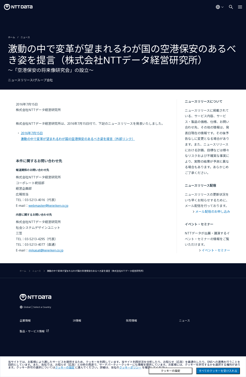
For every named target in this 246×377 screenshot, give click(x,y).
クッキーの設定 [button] (64, 367)
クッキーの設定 (170, 370)
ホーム (11, 37)
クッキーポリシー (130, 367)
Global (37, 306)
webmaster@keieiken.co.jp (48, 205)
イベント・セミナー (216, 250)
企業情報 (25, 320)
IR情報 (77, 320)
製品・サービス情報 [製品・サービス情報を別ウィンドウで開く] (32, 331)
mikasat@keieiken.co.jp (46, 250)
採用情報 (131, 320)
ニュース (25, 37)
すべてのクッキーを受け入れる (218, 370)
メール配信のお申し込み (212, 211)
